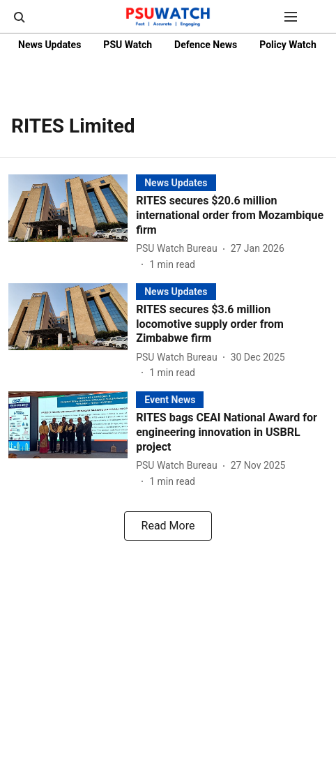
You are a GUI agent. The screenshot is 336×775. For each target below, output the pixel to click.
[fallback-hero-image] (72, 222)
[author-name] (179, 248)
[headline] (232, 215)
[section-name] (175, 182)
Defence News (205, 44)
